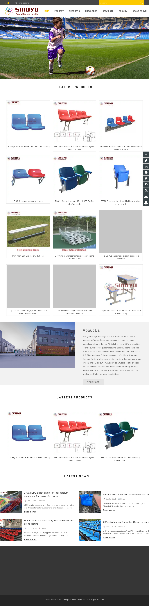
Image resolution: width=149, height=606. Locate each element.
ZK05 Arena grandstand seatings (28, 201)
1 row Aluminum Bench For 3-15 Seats (28, 256)
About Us (91, 330)
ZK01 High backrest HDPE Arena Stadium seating (28, 146)
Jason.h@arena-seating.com (21, 3)
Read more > (30, 511)
